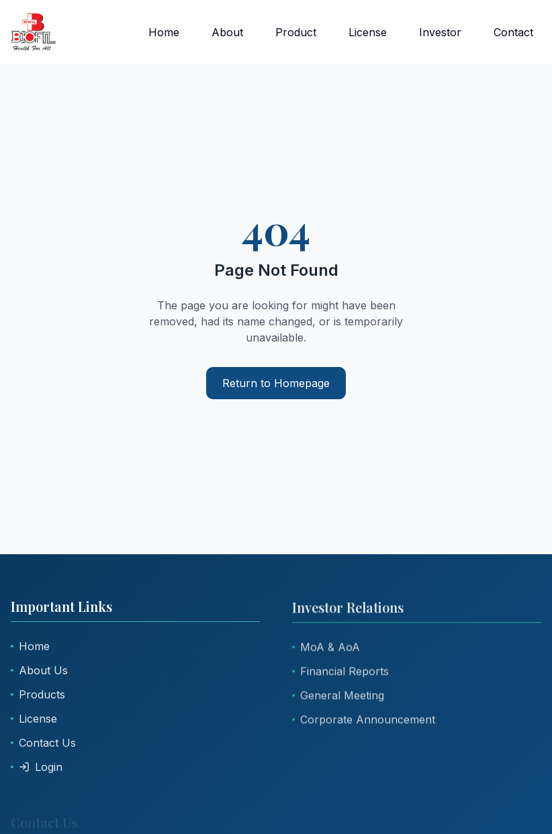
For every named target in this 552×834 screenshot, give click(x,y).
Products (38, 694)
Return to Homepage (276, 383)
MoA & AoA (326, 648)
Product (295, 32)
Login (36, 767)
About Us (39, 670)
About (227, 32)
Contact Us (43, 742)
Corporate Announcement (363, 720)
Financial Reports (340, 672)
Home (163, 32)
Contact (513, 32)
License (368, 32)
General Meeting (338, 696)
